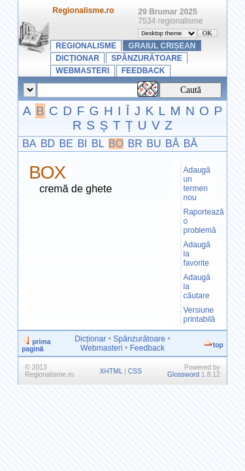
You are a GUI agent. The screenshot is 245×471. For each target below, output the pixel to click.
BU (153, 143)
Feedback (143, 70)
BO (115, 143)
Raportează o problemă (199, 221)
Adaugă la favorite (197, 254)
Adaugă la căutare (197, 286)
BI (82, 143)
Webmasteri (82, 70)
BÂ (172, 143)
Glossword (183, 374)
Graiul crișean (161, 45)
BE (66, 143)
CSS (135, 371)
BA (29, 143)
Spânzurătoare (146, 58)
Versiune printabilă (199, 314)
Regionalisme (86, 45)
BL (98, 143)
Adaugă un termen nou (197, 184)
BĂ (190, 143)
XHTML (111, 371)
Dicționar (77, 58)
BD (48, 143)
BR (135, 143)
